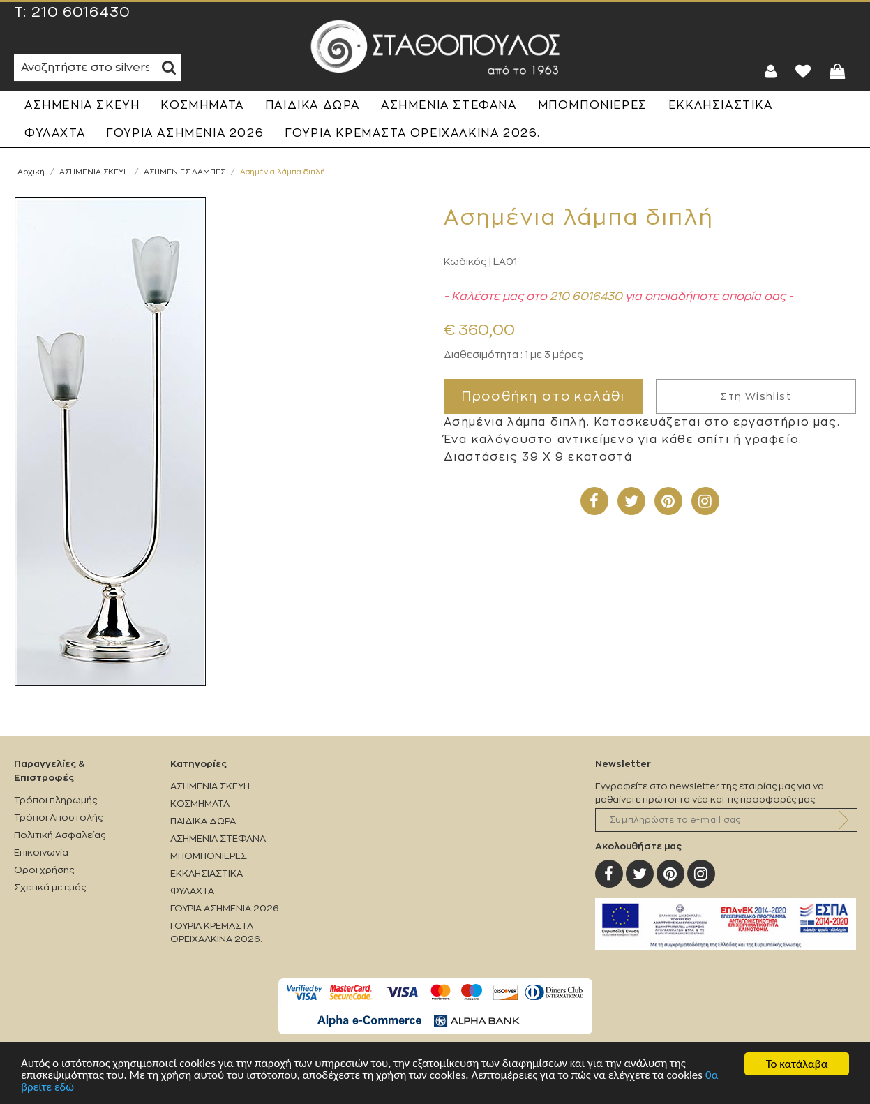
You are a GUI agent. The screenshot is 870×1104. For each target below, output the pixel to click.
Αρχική (31, 172)
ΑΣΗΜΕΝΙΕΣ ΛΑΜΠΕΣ (184, 172)
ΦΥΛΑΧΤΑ (54, 133)
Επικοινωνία (41, 852)
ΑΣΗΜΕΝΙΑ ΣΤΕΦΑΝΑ (449, 105)
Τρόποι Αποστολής (58, 817)
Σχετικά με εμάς (50, 887)
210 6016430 (80, 13)
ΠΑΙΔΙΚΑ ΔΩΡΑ (312, 105)
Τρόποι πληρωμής (55, 800)
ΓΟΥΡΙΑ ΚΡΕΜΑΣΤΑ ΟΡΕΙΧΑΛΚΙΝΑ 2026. (413, 133)
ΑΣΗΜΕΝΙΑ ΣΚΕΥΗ (82, 105)
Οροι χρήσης (44, 869)
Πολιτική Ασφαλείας (59, 835)
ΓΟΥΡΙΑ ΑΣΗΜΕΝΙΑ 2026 (185, 133)
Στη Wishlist (756, 396)
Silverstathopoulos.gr (435, 47)
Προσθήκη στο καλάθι (543, 396)
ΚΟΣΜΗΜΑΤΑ (201, 105)
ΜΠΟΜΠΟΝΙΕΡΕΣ (592, 105)
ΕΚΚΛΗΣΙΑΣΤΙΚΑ (720, 105)
